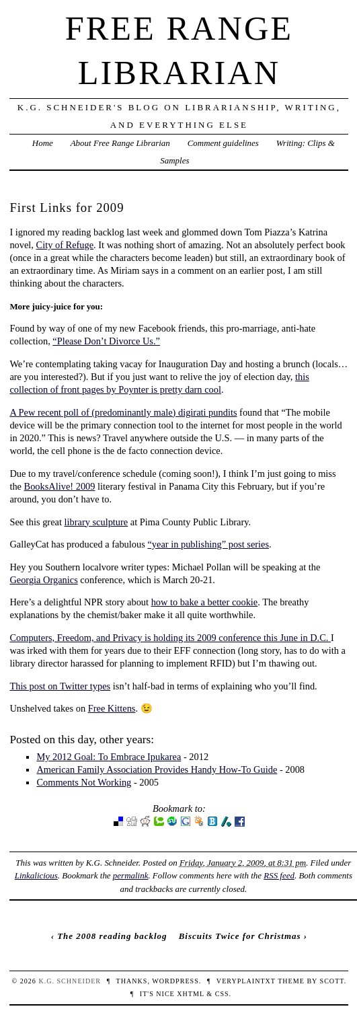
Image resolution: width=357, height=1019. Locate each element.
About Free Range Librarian (120, 143)
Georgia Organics (43, 579)
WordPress (175, 981)
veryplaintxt (246, 981)
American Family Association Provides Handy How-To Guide (156, 769)
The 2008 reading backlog (112, 936)
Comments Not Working (83, 782)
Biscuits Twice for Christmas (240, 936)
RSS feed (279, 875)
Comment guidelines (223, 143)
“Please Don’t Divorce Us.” (106, 341)
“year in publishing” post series (208, 544)
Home (42, 143)
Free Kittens (112, 708)
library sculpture (96, 522)
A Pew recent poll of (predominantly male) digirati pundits (123, 412)
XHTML (190, 993)
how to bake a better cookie (204, 602)
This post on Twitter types (59, 686)
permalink (131, 875)
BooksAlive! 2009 (59, 486)
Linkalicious (36, 875)
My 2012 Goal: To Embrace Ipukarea (108, 756)
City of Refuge (65, 244)
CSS (222, 993)
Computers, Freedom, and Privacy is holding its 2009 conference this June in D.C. (170, 637)
